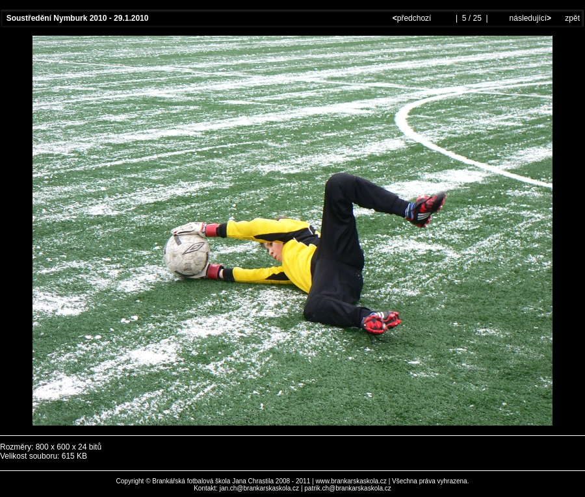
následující (529, 18)
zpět (572, 18)
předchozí (413, 18)
